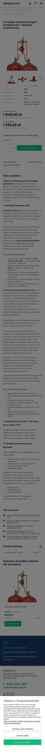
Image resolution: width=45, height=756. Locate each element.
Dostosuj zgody (22, 735)
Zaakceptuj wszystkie (22, 742)
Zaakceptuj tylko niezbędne (22, 729)
